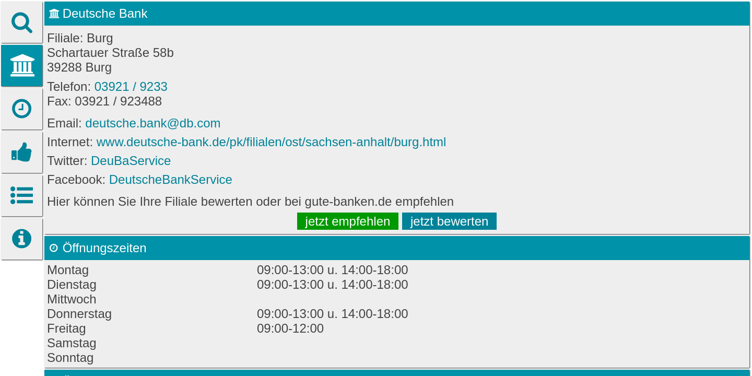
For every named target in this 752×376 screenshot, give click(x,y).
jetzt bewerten (449, 221)
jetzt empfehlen (348, 221)
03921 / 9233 (131, 86)
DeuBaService (131, 161)
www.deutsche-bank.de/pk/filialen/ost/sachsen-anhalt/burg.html (271, 142)
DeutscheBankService (170, 179)
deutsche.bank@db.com (152, 123)
